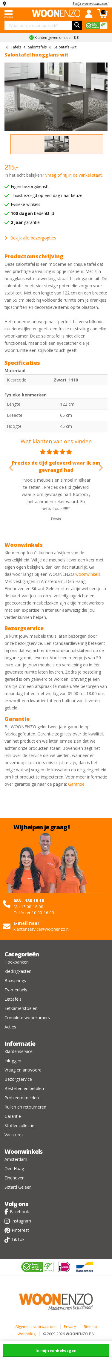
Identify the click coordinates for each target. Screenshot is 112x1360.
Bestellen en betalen (24, 1088)
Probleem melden (21, 1097)
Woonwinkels (23, 1151)
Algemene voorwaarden (36, 1326)
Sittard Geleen (18, 1187)
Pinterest (20, 1230)
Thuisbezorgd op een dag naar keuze (46, 195)
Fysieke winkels (25, 204)
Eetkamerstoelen (20, 1008)
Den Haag (14, 1168)
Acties (10, 1027)
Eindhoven (14, 1178)
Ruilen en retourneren (25, 1107)
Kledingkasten (17, 971)
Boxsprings (15, 980)
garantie (25, 222)
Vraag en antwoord (23, 1070)
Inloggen (12, 1060)
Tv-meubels (15, 990)
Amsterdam (15, 1159)
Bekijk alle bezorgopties (30, 238)
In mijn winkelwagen (56, 1350)
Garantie (76, 784)
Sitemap (90, 1326)
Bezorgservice (18, 1079)
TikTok (17, 1239)
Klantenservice (18, 1051)
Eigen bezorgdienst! (29, 186)
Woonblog (27, 1333)
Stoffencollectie (19, 1125)
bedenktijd (32, 213)
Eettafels (13, 999)
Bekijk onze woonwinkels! (90, 3)
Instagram (21, 1221)
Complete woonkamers (27, 1017)
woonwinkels (87, 574)
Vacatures (14, 1135)
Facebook (19, 1211)
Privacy (70, 1326)
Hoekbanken (16, 962)
